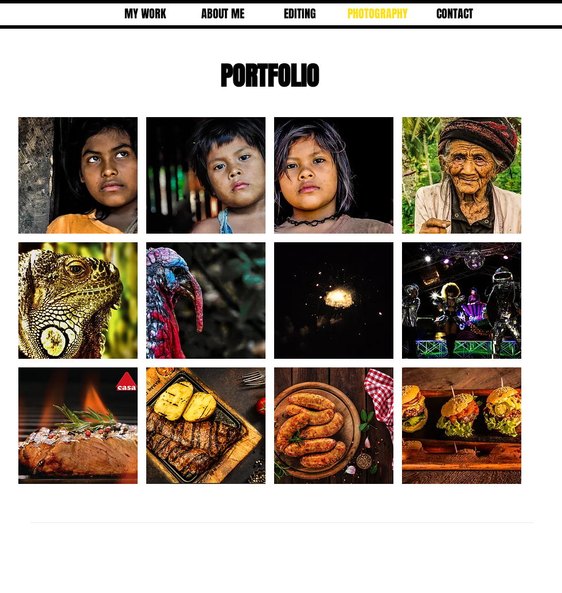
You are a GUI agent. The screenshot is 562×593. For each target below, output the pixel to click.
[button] (78, 175)
